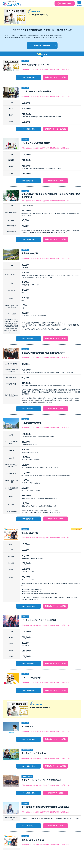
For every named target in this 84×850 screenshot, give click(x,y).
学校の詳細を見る (28, 77)
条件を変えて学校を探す (42, 45)
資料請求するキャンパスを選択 (55, 77)
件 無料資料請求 (64, 3)
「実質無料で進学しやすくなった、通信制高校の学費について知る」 (33, 38)
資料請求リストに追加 (55, 181)
